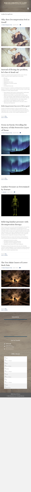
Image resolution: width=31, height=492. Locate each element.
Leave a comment (4, 117)
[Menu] (28, 8)
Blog (6, 116)
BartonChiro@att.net (9, 348)
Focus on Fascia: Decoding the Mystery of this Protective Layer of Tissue (15, 127)
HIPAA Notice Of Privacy (15, 394)
